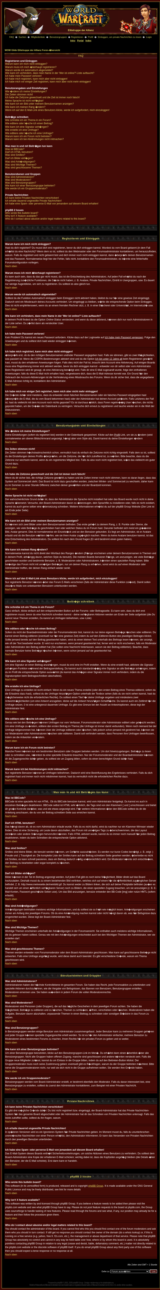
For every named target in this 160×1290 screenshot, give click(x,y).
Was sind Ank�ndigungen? (20, 161)
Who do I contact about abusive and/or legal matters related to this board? (45, 218)
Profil (90, 37)
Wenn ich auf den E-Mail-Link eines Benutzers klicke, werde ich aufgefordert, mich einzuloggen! (57, 110)
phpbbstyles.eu (108, 1283)
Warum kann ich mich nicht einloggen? (26, 63)
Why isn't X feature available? (21, 215)
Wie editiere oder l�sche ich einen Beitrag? (29, 123)
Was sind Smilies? (15, 154)
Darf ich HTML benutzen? (19, 152)
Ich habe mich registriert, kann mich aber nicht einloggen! (36, 78)
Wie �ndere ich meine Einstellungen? (26, 91)
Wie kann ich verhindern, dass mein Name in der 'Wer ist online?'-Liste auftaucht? (49, 73)
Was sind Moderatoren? (18, 179)
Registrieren (77, 37)
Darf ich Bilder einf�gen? (19, 158)
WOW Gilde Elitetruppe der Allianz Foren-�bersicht (32, 50)
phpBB (59, 1283)
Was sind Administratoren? (19, 177)
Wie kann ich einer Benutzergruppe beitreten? (30, 185)
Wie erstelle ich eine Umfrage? (22, 130)
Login (149, 37)
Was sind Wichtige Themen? (20, 164)
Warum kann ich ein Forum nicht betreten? (28, 136)
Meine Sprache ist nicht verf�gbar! (24, 100)
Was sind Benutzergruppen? (20, 182)
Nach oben (11, 266)
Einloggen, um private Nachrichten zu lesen (119, 37)
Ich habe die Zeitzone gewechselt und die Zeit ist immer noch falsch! (42, 97)
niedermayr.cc (95, 1283)
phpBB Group (95, 1185)
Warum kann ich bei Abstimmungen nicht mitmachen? (34, 139)
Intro (72, 40)
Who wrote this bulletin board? (21, 213)
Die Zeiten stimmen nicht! (19, 94)
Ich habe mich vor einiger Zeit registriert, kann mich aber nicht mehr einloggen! (48, 81)
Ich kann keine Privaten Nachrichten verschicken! (32, 197)
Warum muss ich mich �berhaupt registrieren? (30, 67)
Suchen (23, 37)
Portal (80, 40)
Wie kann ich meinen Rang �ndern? (25, 107)
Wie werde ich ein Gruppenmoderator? (26, 188)
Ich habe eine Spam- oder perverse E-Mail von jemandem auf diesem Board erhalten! (51, 203)
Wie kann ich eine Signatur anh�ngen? (26, 126)
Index (88, 40)
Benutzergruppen (58, 37)
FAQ (11, 37)
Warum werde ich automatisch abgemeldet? (29, 70)
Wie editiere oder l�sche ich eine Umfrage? (29, 133)
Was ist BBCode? (14, 149)
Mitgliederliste (38, 37)
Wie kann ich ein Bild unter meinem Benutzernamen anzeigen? (39, 103)
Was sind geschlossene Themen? (23, 167)
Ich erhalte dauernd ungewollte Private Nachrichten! (33, 200)
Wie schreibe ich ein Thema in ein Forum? (28, 120)
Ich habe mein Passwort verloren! (23, 75)
